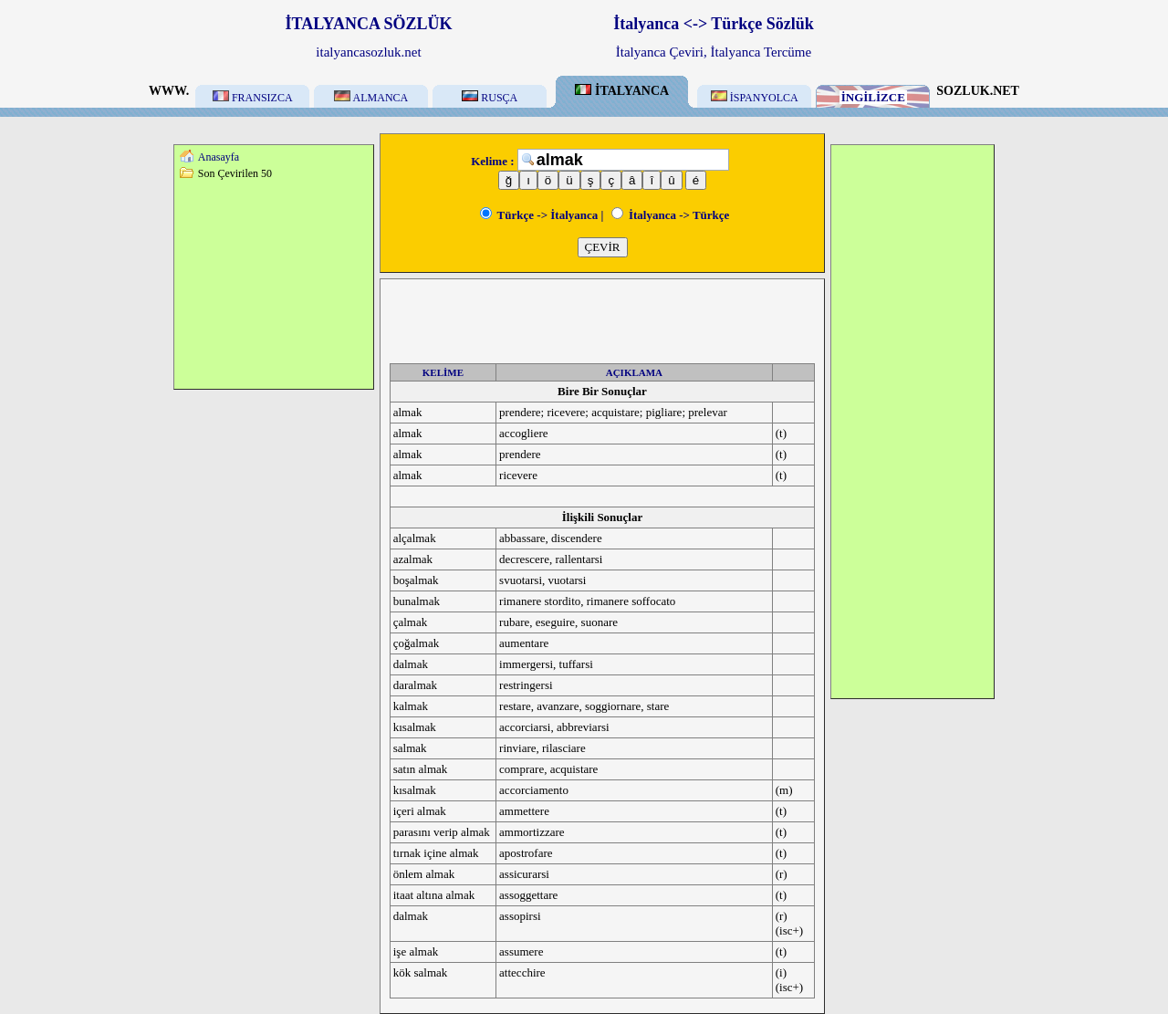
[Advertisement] (273, 284)
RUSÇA (489, 97)
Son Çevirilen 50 (235, 173)
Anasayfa (218, 157)
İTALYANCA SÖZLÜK (369, 24)
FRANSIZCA (253, 97)
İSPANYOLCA (754, 97)
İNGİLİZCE (873, 97)
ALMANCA (371, 97)
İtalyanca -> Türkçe (670, 215)
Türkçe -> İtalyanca (539, 215)
